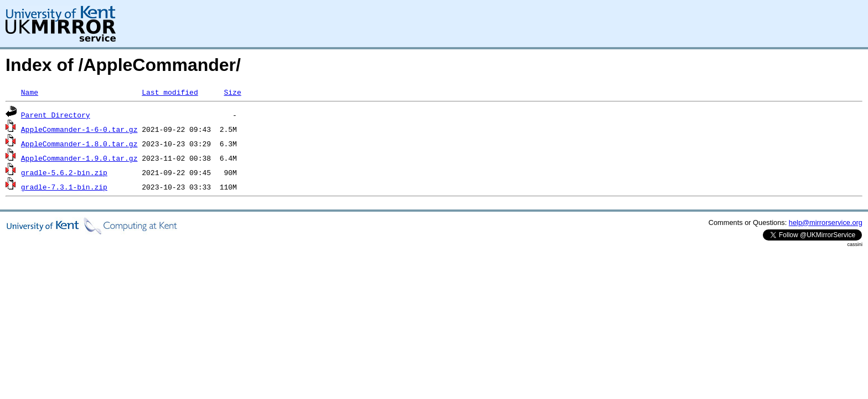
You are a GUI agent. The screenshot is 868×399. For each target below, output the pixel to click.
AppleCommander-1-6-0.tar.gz (79, 129)
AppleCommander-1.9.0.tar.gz (79, 158)
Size (232, 92)
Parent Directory (55, 115)
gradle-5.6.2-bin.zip (64, 172)
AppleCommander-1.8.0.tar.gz (79, 144)
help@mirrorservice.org (825, 222)
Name (29, 92)
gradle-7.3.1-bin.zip (64, 187)
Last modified (170, 92)
